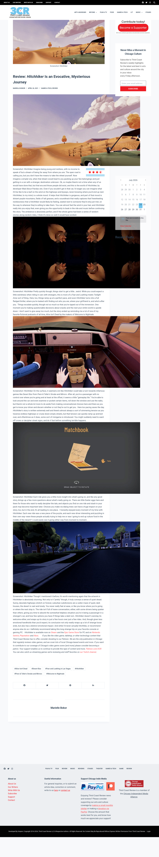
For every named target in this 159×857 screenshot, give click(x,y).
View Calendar (125, 246)
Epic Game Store (71, 652)
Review (55, 108)
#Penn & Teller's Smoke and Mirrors (28, 694)
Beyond (93, 12)
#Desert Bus (36, 689)
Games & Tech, (46, 108)
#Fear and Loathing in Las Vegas (58, 689)
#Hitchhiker (79, 689)
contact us (65, 810)
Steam (54, 652)
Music (139, 12)
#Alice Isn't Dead (20, 689)
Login (149, 851)
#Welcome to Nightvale (55, 694)
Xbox (36, 655)
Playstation (25, 655)
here (56, 810)
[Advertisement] (133, 158)
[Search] (154, 2)
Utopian (20, 851)
